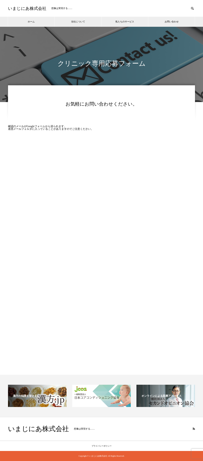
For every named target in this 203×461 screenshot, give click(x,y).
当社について (78, 21)
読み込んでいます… (101, 238)
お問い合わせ (172, 21)
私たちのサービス (124, 21)
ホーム (31, 21)
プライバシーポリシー (102, 446)
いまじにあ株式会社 (27, 8)
